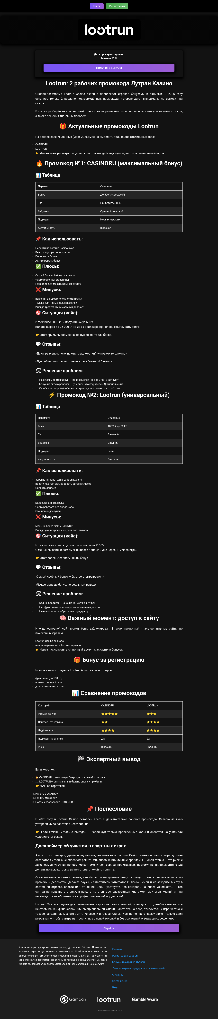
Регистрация (117, 6)
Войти (96, 6)
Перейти (109, 928)
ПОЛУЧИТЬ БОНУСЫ (109, 67)
